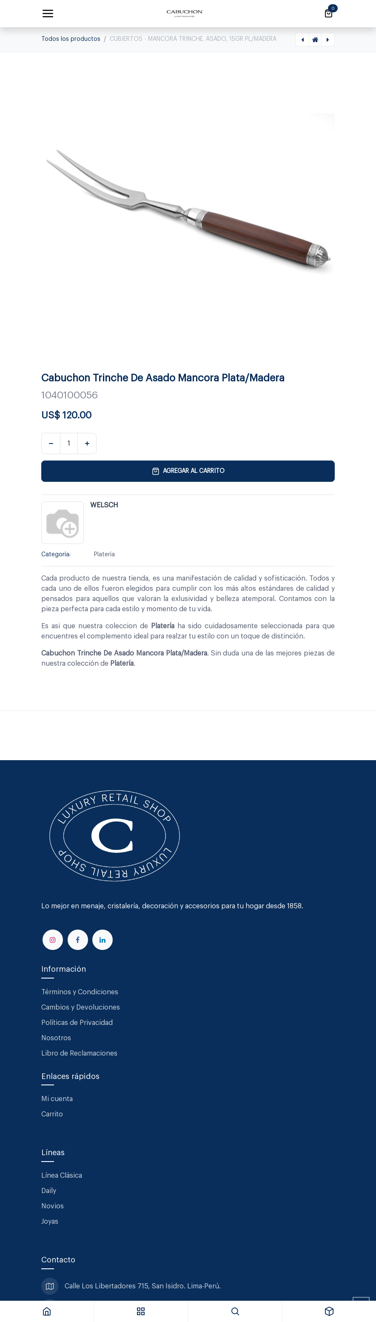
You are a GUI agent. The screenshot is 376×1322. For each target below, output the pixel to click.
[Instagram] (53, 940)
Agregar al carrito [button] (188, 471)
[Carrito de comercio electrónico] (328, 13)
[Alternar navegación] (47, 13)
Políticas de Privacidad (77, 1022)
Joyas (49, 1221)
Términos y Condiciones (80, 992)
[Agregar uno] (87, 443)
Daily (48, 1191)
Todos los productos (70, 39)
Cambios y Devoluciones (80, 1007)
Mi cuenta (57, 1099)
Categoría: (56, 555)
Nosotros (56, 1038)
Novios (52, 1206)
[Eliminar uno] (51, 443)
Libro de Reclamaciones (79, 1053)
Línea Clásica (61, 1175)
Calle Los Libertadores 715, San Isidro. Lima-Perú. (143, 1286)
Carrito (52, 1114)
